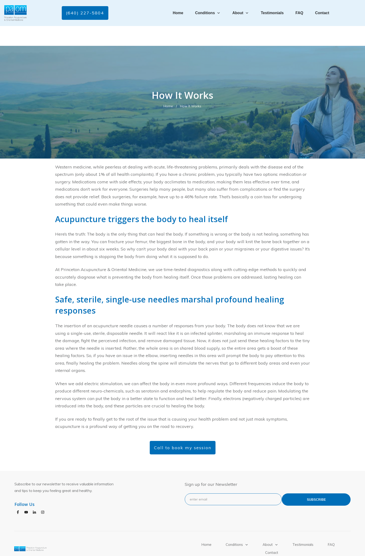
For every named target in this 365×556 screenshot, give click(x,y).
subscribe (316, 480)
